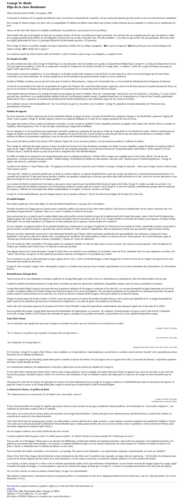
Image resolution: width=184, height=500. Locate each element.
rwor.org (11, 488)
